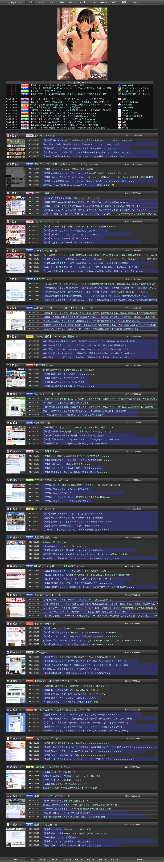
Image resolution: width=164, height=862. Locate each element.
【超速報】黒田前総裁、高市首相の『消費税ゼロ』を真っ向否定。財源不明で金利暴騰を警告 (86, 575)
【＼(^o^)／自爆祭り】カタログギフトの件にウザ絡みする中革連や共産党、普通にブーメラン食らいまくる (93, 271)
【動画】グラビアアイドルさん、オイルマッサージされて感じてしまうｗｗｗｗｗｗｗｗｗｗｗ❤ (88, 759)
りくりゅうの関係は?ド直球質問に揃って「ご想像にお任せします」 (74, 415)
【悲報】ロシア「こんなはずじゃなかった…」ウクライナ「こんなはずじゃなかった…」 (84, 726)
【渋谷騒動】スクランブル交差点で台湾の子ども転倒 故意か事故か (75, 443)
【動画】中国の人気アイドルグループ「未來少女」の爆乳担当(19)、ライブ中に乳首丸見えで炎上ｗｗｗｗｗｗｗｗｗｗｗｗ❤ (100, 748)
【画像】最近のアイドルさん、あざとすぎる (63, 382)
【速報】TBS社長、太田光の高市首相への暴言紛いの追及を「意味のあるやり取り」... (70, 94)
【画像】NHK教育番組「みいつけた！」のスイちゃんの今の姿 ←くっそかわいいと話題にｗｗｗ (89, 181)
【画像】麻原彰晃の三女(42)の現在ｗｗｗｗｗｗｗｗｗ (68, 374)
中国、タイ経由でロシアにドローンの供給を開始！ (67, 812)
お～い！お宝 (42, 508)
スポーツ (72, 2)
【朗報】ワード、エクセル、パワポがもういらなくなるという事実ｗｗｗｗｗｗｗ (81, 714)
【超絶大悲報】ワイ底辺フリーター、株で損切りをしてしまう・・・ (75, 845)
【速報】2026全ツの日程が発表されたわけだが (65, 784)
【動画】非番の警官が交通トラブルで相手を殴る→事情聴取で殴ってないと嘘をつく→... (71, 127)
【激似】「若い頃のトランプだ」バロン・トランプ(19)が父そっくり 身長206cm (81, 439)
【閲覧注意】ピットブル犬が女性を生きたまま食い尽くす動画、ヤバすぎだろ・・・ (82, 148)
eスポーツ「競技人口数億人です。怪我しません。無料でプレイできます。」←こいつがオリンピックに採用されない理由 (99, 214)
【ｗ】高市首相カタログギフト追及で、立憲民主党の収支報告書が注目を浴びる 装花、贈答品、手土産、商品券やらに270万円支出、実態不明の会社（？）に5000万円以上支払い (100, 605)
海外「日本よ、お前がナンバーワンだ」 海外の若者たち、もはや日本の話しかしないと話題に (87, 349)
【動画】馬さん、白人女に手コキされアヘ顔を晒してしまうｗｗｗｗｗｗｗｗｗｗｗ (82, 751)
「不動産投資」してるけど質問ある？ (60, 837)
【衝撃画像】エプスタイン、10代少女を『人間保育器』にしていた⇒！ (76, 686)
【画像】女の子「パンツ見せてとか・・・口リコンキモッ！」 (72, 234)
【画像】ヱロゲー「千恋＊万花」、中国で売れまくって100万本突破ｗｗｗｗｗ (80, 226)
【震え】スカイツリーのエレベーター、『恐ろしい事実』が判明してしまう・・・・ (82, 579)
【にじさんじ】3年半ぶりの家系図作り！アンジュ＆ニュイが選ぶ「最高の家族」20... (70, 102)
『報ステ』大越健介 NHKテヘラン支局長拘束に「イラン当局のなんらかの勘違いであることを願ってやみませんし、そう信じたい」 (100, 617)
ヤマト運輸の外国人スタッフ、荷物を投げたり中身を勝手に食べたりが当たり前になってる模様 (87, 718)
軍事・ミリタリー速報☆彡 (49, 795)
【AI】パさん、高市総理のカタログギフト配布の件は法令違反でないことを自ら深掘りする (85, 722)
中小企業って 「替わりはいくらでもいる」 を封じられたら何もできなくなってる (81, 558)
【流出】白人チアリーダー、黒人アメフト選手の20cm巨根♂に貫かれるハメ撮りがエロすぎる (86, 152)
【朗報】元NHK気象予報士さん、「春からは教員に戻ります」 (72, 525)
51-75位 (55, 859)
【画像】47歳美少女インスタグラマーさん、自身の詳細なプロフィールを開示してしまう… (86, 173)
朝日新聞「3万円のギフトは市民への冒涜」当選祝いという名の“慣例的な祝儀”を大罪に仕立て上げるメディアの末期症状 (99, 325)
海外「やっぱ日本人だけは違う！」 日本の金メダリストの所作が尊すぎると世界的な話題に (86, 345)
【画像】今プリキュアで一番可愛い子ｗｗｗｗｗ (66, 238)
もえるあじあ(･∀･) (45, 594)
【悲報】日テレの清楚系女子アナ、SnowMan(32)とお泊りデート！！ (75, 690)
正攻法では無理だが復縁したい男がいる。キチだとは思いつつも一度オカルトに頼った (70, 104)
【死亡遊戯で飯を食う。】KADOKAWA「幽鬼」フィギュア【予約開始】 (64, 125)
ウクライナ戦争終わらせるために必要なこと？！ (66, 800)
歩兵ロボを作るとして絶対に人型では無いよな (64, 546)
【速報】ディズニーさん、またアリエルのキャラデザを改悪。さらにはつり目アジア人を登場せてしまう (92, 206)
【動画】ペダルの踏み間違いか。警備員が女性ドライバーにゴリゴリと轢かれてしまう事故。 (86, 665)
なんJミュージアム (130, 113)
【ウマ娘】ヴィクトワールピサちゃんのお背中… (66, 501)
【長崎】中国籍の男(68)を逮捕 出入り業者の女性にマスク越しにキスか (77, 431)
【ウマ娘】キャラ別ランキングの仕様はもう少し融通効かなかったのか (63, 116)
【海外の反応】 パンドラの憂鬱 (53, 336)
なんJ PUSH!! (128, 119)
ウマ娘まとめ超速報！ (132, 116)
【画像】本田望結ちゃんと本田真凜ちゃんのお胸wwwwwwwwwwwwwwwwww (79, 632)
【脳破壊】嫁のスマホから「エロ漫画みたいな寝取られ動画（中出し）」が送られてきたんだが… (88, 140)
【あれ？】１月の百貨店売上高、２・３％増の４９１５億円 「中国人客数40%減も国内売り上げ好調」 (91, 267)
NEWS (41, 2)
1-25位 (31, 859)
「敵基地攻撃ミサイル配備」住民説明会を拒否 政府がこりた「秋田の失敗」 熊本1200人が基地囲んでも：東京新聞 (98, 407)
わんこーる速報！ (44, 451)
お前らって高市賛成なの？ (55, 542)
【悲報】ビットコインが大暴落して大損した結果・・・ (69, 841)
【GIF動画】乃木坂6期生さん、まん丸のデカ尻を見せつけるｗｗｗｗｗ (76, 529)
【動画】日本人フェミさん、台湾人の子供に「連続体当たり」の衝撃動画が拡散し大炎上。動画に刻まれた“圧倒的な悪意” (100, 313)
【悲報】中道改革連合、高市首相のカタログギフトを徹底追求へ (73, 550)
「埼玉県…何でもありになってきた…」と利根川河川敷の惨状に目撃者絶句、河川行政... (71, 110)
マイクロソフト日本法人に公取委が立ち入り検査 (66, 403)
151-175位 (103, 859)
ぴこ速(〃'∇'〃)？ (44, 221)
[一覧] (52, 136)
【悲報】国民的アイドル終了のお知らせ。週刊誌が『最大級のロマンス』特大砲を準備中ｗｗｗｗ (88, 587)
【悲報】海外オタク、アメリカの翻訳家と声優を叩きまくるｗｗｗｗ (75, 472)
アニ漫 (82, 2)
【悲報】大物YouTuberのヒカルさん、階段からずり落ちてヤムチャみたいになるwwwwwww (86, 202)
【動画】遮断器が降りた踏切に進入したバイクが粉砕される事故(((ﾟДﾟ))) (77, 673)
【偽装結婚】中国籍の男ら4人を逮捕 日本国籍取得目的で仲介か (73, 435)
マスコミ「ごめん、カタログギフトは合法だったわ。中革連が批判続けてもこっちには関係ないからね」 (92, 321)
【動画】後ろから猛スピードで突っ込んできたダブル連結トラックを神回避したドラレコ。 (85, 661)
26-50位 (43, 859)
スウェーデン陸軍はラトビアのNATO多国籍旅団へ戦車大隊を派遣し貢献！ (78, 808)
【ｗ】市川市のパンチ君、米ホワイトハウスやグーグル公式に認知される (77, 599)
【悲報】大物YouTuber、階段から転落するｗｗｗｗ (67, 464)
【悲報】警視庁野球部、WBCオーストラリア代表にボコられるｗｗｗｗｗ (77, 583)
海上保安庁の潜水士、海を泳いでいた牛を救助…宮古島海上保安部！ (75, 816)
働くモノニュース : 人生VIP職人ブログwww (59, 709)
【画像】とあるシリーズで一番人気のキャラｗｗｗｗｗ (69, 242)
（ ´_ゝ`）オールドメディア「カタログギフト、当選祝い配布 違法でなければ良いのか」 (85, 611)
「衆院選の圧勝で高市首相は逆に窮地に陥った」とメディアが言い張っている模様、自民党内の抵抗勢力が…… (95, 296)
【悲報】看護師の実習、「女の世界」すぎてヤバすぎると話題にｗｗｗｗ (77, 460)
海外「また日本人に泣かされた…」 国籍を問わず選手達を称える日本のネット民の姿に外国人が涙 (89, 353)
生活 (114, 2)
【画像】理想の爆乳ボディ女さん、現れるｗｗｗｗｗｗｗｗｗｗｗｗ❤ (63, 113)
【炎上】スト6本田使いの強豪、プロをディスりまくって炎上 (71, 198)
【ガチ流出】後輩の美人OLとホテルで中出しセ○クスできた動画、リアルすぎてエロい (83, 156)
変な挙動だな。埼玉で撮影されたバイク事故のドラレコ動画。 (72, 669)
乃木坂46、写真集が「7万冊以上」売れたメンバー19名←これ (71, 776)
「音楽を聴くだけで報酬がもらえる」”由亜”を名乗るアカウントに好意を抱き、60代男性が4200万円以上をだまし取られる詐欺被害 (100, 400)
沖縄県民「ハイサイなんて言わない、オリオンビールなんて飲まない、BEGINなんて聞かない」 (88, 730)
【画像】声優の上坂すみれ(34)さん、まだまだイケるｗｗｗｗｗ (72, 513)
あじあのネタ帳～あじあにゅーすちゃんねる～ (61, 307)
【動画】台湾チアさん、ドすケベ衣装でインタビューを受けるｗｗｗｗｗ (77, 521)
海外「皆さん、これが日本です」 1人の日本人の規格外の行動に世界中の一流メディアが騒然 (86, 357)
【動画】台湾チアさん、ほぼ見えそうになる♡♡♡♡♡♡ (70, 698)
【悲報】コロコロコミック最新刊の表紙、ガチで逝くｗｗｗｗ (72, 468)
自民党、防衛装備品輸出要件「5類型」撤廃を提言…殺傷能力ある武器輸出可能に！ (82, 804)
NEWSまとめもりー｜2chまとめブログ (56, 566)
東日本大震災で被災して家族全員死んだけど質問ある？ (56, 107)
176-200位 (115, 859)
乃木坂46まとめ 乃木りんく (50, 767)
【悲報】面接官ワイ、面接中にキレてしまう (63, 378)
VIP (51, 2)
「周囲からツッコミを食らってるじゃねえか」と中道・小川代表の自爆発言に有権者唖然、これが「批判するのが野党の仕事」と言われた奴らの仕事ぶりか (100, 301)
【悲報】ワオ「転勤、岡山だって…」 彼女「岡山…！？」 (71, 829)
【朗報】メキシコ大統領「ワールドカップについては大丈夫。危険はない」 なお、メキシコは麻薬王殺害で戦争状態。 (99, 177)
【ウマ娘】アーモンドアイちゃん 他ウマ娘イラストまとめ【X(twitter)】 (77, 497)
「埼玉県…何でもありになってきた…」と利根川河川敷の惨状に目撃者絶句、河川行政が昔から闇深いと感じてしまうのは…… (99, 285)
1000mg (38, 652)
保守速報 (39, 422)
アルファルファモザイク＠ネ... (136, 88)
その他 (134, 2)
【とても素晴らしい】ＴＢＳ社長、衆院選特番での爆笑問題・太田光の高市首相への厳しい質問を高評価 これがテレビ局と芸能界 (100, 257)
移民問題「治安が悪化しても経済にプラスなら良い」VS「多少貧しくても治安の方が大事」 (86, 554)
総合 (30, 2)
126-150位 (91, 859)
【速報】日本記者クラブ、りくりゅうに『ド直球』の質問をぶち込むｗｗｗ (78, 571)
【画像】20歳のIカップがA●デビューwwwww (64, 628)
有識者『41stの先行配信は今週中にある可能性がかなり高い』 (71, 788)
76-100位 (67, 859)
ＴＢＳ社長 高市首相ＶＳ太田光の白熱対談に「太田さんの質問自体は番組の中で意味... (71, 88)
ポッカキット (42, 135)
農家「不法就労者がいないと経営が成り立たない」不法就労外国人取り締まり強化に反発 (84, 411)
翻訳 (124, 2)
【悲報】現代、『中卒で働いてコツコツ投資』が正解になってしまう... (76, 833)
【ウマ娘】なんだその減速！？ (57, 493)
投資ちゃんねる (43, 824)
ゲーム (93, 2)
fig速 (124, 99)
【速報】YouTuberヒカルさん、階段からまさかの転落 (68, 169)
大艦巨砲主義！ (43, 537)
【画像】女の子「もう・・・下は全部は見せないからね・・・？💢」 (75, 230)
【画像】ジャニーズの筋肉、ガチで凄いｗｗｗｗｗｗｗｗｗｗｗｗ (74, 755)
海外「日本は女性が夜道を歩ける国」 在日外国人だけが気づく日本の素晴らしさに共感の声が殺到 (89, 341)
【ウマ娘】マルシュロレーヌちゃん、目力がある (66, 489)
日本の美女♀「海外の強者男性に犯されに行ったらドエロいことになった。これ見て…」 (84, 144)
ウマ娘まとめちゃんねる (133, 91)
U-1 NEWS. (127, 110)
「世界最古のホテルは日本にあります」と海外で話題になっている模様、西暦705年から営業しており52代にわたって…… (99, 288)
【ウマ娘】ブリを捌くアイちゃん (45, 91)
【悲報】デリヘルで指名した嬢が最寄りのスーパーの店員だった (60, 85)
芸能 (62, 2)
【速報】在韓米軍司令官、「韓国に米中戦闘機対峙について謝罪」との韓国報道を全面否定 (85, 263)
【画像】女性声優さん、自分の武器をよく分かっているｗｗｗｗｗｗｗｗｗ (78, 644)
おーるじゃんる (43, 250)
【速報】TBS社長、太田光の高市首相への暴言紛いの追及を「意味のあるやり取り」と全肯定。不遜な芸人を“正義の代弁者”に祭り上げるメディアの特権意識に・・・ (99, 318)
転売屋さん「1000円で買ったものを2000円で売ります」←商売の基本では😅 (79, 185)
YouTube (103, 2)
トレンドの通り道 (130, 101)
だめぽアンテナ (15, 2)
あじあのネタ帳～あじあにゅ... (136, 94)
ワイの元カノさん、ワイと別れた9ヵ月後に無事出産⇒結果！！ (72, 702)
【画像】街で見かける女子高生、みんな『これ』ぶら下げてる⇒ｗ (74, 694)
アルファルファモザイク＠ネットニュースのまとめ (63, 164)
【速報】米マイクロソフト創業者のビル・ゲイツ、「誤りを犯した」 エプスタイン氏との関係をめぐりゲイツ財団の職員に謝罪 (100, 261)
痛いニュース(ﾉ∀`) (44, 394)
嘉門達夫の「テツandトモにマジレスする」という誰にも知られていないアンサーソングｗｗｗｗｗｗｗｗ (92, 640)
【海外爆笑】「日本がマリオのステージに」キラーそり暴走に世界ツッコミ (78, 427)
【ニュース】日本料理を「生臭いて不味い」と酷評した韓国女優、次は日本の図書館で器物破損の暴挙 (91, 329)
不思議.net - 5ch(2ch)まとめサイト (53, 681)
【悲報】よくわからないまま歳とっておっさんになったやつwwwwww (63, 119)
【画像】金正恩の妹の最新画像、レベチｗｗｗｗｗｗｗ (69, 386)
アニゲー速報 (42, 193)
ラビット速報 (42, 623)
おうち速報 (127, 104)
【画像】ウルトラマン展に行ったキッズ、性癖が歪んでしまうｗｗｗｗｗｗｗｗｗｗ (82, 636)
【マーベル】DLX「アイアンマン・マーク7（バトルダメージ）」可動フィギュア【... (70, 99)
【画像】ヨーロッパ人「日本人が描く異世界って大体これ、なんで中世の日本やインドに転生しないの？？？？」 (96, 210)
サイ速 (125, 127)
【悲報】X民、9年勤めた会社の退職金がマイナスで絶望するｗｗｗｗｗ (76, 456)
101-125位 (79, 859)
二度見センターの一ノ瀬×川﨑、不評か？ (62, 780)
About (139, 859)
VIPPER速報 (127, 85)
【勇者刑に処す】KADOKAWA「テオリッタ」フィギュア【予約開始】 (63, 122)
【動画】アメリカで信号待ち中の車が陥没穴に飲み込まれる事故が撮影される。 (80, 657)
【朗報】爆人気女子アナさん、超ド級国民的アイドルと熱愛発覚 (73, 517)
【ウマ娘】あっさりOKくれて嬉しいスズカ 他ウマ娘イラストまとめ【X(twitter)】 (82, 485)
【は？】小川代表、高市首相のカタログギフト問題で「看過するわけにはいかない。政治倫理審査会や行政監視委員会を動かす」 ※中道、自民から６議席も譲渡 (100, 609)
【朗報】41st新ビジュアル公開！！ (59, 772)
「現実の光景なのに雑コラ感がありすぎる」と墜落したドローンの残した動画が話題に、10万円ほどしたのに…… (96, 292)
